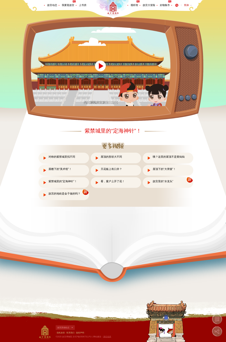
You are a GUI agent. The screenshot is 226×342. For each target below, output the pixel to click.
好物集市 (165, 5)
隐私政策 (61, 333)
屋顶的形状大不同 (111, 156)
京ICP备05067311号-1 (83, 337)
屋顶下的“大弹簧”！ (164, 169)
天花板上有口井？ (111, 169)
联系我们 (70, 333)
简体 (186, 5)
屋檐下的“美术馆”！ (60, 169)
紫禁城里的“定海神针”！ (63, 181)
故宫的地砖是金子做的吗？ (64, 193)
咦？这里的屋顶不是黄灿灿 (169, 156)
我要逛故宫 (68, 5)
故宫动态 (52, 5)
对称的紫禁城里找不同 (62, 156)
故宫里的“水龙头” (163, 181)
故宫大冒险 (149, 5)
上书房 (82, 5)
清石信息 (107, 337)
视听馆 (134, 5)
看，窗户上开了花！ (113, 181)
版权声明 (80, 333)
